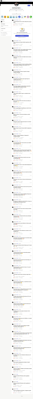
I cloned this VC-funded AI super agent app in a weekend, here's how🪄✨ (21, 79)
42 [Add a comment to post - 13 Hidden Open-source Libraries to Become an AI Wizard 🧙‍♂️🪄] (21, 358)
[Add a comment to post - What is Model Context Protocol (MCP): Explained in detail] (15, 131)
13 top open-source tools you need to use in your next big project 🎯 (21, 158)
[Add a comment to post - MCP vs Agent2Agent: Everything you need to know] (15, 110)
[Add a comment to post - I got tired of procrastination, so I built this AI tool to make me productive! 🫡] (16, 285)
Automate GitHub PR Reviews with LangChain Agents (21, 376)
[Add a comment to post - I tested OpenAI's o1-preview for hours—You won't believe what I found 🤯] (16, 270)
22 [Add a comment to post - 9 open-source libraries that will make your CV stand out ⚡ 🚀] (21, 248)
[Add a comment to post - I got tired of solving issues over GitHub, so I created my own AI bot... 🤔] (16, 321)
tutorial (19, 51)
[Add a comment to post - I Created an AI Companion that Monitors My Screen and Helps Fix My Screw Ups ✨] (16, 343)
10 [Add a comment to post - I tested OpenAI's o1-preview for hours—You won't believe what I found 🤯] (21, 270)
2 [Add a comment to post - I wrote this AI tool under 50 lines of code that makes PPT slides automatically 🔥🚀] (20, 241)
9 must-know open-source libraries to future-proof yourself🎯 (22, 224)
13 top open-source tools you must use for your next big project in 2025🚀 (22, 187)
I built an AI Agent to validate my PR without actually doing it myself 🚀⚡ (22, 369)
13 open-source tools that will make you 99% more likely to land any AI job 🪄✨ (22, 297)
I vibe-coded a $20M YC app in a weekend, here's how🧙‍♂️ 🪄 (21, 94)
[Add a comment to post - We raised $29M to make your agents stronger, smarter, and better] (16, 74)
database (19, 391)
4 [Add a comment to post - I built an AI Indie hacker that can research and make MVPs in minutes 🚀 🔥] (20, 175)
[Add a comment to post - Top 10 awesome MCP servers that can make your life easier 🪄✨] (15, 104)
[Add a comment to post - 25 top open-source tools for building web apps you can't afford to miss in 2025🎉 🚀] (16, 197)
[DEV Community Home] (1, 1)
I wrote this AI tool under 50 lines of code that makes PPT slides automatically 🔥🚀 (22, 238)
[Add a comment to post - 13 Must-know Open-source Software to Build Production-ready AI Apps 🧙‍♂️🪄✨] (16, 329)
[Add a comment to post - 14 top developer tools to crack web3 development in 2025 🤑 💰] (16, 168)
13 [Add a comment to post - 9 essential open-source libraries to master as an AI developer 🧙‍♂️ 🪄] (21, 233)
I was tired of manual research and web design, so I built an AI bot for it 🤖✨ (22, 260)
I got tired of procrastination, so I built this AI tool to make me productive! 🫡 (22, 282)
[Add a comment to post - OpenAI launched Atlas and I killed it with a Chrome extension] (15, 60)
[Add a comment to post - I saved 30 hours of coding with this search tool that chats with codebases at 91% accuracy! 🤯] (16, 292)
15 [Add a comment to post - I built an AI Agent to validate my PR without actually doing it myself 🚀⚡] (21, 371)
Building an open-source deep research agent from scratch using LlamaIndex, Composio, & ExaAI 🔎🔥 (22, 150)
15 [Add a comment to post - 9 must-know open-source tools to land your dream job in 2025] (21, 211)
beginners (21, 44)
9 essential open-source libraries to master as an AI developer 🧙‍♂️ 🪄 (22, 231)
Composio (20, 40)
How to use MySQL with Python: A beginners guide (22, 390)
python (21, 73)
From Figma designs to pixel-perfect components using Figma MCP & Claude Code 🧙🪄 (22, 87)
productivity (22, 23)
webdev (14, 44)
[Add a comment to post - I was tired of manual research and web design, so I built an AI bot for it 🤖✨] (16, 263)
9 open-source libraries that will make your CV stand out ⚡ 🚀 (22, 246)
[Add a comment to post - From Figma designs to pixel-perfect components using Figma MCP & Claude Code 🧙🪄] (15, 89)
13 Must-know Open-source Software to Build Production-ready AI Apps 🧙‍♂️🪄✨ (21, 326)
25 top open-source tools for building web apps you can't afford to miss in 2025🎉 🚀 (22, 194)
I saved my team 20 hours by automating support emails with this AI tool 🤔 (21, 253)
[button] (2, 17)
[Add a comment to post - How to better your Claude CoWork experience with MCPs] (15, 45)
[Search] (3, 1)
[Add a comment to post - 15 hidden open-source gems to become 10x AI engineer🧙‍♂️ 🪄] (16, 314)
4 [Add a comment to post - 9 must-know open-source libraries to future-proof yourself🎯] (20, 226)
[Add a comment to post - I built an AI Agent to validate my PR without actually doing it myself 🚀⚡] (16, 371)
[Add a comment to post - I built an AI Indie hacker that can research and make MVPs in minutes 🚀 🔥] (16, 175)
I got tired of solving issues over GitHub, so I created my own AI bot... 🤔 (22, 319)
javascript (19, 23)
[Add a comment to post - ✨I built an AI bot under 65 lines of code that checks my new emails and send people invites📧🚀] (16, 336)
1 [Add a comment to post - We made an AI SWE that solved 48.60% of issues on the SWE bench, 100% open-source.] (20, 204)
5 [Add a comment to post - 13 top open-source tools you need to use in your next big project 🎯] (20, 160)
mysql (16, 391)
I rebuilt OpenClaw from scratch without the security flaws (22, 22)
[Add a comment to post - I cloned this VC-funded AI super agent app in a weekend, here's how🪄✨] (15, 82)
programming (16, 23)
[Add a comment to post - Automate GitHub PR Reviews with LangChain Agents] (15, 379)
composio (21, 385)
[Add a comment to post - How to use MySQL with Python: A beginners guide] (15, 392)
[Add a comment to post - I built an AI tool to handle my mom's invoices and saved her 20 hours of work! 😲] (16, 307)
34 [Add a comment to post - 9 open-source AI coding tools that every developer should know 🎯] (21, 219)
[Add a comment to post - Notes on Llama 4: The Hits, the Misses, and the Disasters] (15, 117)
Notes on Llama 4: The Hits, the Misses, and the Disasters (21, 115)
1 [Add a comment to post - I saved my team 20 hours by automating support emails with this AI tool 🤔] (20, 255)
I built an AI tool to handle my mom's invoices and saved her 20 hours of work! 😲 (22, 304)
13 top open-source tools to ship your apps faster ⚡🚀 (22, 275)
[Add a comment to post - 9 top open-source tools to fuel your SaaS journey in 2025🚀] (16, 182)
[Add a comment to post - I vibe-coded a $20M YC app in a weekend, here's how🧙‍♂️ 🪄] (16, 96)
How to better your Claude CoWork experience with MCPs (22, 43)
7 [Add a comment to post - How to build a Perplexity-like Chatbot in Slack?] (20, 364)
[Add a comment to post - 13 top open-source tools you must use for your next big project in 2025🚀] (16, 190)
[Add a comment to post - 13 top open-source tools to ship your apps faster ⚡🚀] (16, 277)
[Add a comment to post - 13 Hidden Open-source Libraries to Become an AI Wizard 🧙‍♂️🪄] (16, 358)
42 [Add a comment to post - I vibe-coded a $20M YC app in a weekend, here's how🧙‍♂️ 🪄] (21, 96)
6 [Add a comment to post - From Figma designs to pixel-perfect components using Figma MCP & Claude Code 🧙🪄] (20, 89)
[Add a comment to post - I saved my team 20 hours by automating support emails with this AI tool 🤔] (16, 255)
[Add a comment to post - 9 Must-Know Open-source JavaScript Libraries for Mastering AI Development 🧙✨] (16, 350)
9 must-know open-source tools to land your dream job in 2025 (22, 209)
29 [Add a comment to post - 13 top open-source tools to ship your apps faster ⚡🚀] (21, 277)
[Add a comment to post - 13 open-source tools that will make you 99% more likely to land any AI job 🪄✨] (16, 299)
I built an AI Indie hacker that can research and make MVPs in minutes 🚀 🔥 (22, 172)
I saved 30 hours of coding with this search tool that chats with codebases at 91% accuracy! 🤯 (22, 289)
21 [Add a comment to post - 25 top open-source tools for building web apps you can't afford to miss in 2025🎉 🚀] (21, 197)
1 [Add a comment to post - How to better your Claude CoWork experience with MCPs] (20, 45)
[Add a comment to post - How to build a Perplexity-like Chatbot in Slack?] (16, 364)
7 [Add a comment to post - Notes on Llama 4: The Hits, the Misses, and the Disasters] (20, 117)
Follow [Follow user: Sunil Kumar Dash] (29, 5)
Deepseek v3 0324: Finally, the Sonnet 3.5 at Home (22, 121)
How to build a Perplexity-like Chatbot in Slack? (21, 362)
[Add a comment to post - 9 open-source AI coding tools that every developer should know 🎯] (16, 219)
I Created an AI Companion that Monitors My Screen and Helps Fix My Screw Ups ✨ (22, 341)
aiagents (16, 385)
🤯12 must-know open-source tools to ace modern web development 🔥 (22, 143)
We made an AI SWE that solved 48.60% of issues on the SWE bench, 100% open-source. (22, 202)
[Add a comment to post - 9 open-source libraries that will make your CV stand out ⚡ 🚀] (16, 248)
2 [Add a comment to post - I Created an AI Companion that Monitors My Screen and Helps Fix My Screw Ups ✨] (20, 343)
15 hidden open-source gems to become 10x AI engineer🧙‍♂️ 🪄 (21, 311)
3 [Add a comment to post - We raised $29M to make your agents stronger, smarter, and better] (20, 74)
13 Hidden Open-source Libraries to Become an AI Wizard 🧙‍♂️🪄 (22, 355)
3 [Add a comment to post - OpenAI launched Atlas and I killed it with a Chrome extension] (20, 60)
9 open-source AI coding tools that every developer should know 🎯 (22, 216)
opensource (16, 73)
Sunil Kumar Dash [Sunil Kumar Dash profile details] (15, 40)
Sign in (25, 37)
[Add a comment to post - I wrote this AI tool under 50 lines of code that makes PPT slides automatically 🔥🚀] (16, 241)
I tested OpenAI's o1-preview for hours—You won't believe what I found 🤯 (22, 267)
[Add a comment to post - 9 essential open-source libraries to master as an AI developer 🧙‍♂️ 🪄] (16, 233)
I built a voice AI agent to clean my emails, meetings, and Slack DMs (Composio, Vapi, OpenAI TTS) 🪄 (22, 65)
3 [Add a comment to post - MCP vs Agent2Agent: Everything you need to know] (20, 110)
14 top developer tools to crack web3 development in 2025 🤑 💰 (22, 165)
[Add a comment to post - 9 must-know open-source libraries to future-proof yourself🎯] (16, 226)
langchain (18, 385)
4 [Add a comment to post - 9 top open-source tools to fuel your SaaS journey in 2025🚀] (20, 182)
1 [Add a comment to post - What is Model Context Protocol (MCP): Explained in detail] (20, 131)
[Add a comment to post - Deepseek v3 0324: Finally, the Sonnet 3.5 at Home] (15, 124)
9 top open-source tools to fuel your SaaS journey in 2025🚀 (22, 180)
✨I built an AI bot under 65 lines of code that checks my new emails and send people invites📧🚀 (22, 333)
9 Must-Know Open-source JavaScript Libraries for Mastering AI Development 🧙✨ (22, 348)
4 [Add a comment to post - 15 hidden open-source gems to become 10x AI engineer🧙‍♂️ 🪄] (20, 314)
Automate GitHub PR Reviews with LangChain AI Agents (21, 384)
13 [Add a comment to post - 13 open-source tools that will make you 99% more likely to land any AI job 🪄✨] (21, 299)
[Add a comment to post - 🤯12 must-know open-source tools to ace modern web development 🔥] (15, 146)
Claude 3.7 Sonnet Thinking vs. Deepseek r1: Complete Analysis (21, 136)
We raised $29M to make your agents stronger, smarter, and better (21, 72)
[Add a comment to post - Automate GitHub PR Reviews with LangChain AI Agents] (15, 386)
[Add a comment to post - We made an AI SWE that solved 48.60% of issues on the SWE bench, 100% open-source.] (16, 204)
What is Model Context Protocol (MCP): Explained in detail (22, 128)
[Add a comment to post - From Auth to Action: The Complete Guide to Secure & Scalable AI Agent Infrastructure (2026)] (15, 52)
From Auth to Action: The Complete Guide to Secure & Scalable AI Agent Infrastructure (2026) (22, 50)
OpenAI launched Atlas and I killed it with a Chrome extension (22, 57)
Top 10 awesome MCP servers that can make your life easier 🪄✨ (22, 101)
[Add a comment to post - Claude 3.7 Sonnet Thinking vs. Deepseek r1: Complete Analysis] (15, 138)
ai (19, 44)
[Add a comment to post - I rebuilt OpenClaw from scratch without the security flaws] (15, 24)
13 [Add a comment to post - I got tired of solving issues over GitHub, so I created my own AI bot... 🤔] (21, 321)
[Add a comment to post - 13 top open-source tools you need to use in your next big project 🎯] (16, 160)
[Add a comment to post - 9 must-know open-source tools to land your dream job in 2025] (16, 211)
